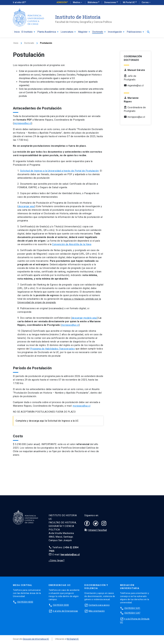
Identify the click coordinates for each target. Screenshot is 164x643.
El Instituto (27, 32)
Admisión (62, 2)
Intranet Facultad (97, 530)
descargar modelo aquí (84, 317)
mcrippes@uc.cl (22, 123)
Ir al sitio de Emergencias (65, 611)
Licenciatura (67, 32)
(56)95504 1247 (132, 613)
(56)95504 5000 (61, 605)
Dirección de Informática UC (36, 639)
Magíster (83, 32)
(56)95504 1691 (132, 608)
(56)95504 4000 (25, 602)
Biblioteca (93, 2)
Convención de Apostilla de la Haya (71, 244)
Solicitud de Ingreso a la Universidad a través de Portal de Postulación (59, 170)
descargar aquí (26, 206)
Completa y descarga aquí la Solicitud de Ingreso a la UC (47, 420)
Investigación (115, 32)
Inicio (17, 32)
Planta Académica (46, 32)
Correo (146, 2)
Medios (78, 2)
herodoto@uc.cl (70, 554)
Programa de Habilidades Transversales (52, 348)
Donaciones (110, 2)
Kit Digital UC (73, 639)
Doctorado (97, 32)
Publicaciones (134, 32)
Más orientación (97, 611)
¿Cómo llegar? (57, 560)
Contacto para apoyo (99, 605)
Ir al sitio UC (19, 2)
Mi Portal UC (129, 2)
